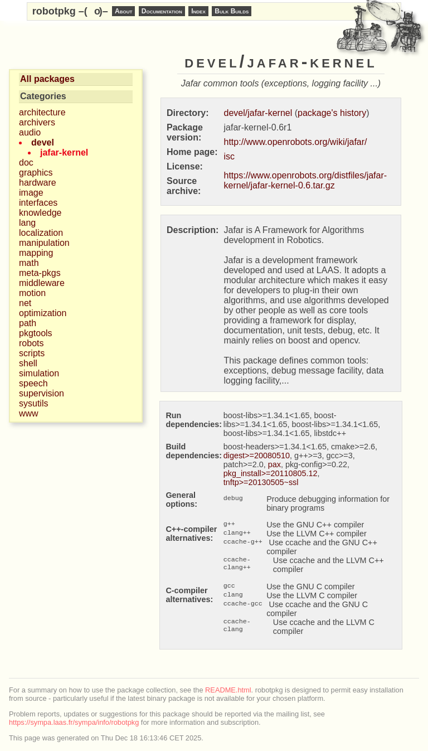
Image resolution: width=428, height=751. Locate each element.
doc (26, 162)
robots (31, 343)
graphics (35, 172)
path (27, 323)
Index (198, 11)
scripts (32, 353)
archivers (37, 122)
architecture (42, 112)
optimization (42, 313)
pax (274, 464)
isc (229, 156)
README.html (228, 690)
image (31, 192)
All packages (47, 79)
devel (42, 142)
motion (32, 293)
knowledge (40, 212)
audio (30, 132)
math (29, 263)
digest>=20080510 (256, 455)
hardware (37, 182)
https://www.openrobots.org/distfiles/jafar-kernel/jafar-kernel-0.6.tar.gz (305, 180)
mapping (36, 253)
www (28, 413)
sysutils (33, 403)
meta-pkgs (40, 273)
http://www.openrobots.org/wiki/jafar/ (295, 142)
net (25, 303)
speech (33, 383)
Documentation (162, 11)
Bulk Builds (232, 11)
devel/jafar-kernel (258, 113)
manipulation (44, 243)
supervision (41, 393)
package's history (332, 113)
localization (41, 233)
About (123, 11)
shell (28, 363)
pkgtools (35, 333)
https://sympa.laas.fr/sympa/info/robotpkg (74, 722)
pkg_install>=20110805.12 (270, 473)
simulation (39, 373)
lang (27, 222)
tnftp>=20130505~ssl (261, 482)
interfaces (38, 202)
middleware (42, 283)
